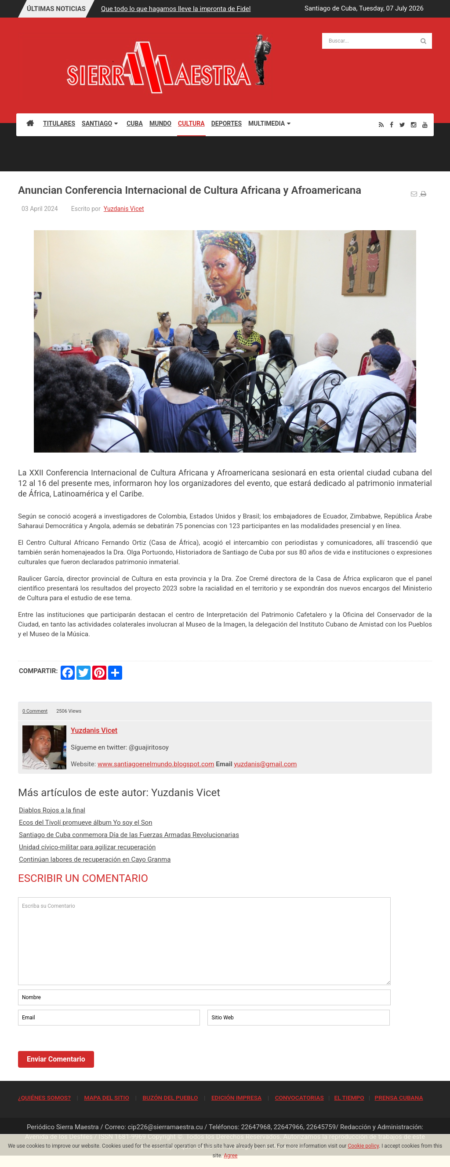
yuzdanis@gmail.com (265, 764)
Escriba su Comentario (204, 941)
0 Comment (34, 711)
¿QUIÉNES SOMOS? (44, 1097)
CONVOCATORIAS (299, 1097)
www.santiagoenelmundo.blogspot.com (156, 764)
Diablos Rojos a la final (52, 810)
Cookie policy (363, 1146)
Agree (230, 1156)
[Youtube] (425, 124)
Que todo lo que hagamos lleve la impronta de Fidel (175, 9)
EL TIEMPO (349, 1097)
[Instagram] (413, 124)
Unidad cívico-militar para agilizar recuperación (87, 847)
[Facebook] (391, 124)
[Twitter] (402, 124)
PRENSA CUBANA (398, 1097)
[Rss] (381, 124)
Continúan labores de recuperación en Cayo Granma (95, 859)
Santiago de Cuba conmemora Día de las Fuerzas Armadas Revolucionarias (129, 835)
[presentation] (85, 1051)
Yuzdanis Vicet (124, 208)
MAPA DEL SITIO (106, 1097)
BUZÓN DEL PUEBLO (170, 1097)
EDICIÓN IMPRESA (236, 1097)
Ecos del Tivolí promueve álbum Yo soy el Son (85, 822)
